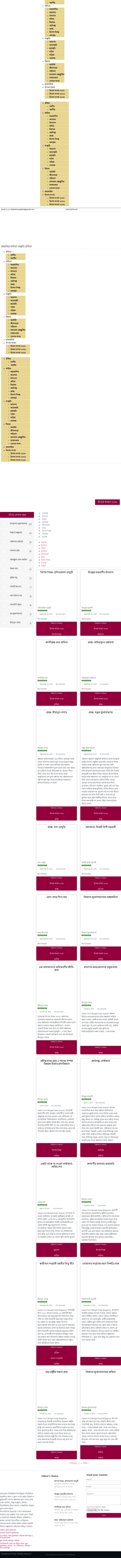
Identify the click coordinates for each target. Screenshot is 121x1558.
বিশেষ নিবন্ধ (54, 32)
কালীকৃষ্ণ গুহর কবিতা (62, 1507)
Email (89, 1487)
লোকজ (52, 58)
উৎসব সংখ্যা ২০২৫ (57, 97)
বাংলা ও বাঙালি (57, 1358)
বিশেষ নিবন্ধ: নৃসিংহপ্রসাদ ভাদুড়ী (66, 1481)
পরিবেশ (52, 71)
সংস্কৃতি (47, 38)
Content (89, 1494)
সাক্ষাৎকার (53, 77)
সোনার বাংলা (54, 81)
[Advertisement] (60, 480)
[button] (54, 100)
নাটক (51, 51)
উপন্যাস (52, 15)
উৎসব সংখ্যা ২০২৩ (57, 94)
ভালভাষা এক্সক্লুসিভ (56, 74)
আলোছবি (53, 45)
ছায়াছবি (52, 48)
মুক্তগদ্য (57, 1250)
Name (89, 1479)
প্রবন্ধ (51, 29)
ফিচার (47, 61)
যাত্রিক (51, 55)
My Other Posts (42, 610)
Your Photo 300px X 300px (96, 1507)
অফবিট (52, 64)
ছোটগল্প (52, 25)
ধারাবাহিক (49, 84)
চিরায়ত (52, 22)
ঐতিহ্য (47, 103)
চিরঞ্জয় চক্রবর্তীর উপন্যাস (63, 1494)
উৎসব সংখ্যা (50, 87)
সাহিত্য (47, 6)
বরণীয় (52, 106)
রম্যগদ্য (101, 889)
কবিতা (51, 19)
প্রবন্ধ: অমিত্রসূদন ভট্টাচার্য (63, 1520)
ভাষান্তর (52, 35)
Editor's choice (56, 623)
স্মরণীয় (52, 2)
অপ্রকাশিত (53, 9)
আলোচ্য (52, 12)
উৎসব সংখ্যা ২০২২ (57, 90)
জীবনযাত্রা (53, 68)
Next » (85, 1462)
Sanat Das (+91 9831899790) (65, 1554)
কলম (101, 1052)
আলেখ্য (52, 41)
